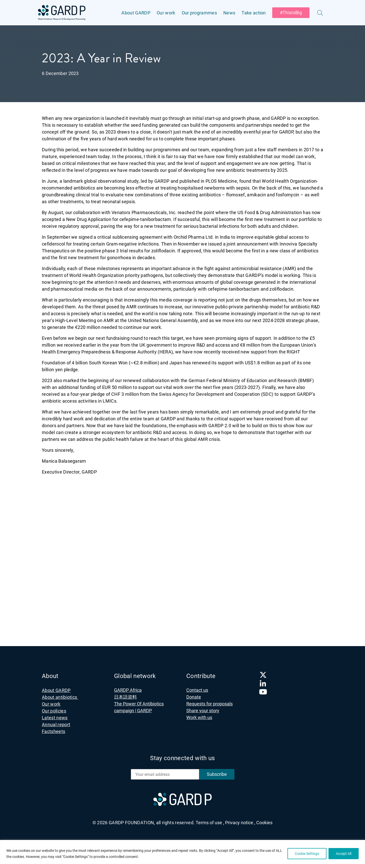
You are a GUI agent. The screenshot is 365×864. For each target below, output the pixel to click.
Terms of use (210, 822)
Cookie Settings (307, 854)
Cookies (264, 822)
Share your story (202, 710)
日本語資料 (125, 697)
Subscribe (217, 774)
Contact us (197, 690)
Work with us (199, 717)
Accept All (343, 854)
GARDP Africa (128, 690)
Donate (193, 697)
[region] (182, 852)
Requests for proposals (209, 703)
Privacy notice (240, 822)
